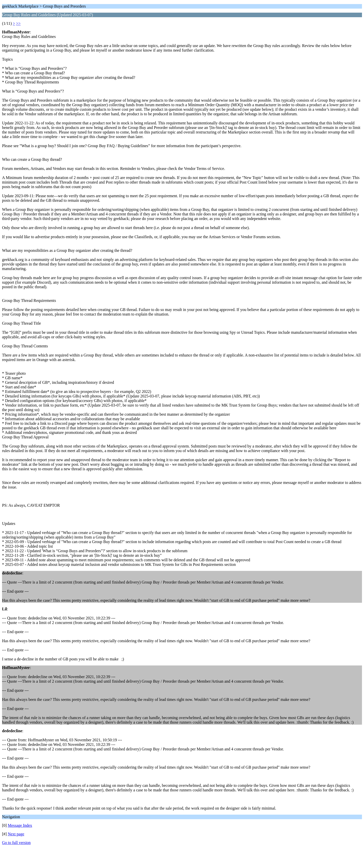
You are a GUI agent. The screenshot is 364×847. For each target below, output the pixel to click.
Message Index (20, 825)
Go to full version (16, 842)
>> (18, 23)
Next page (16, 834)
